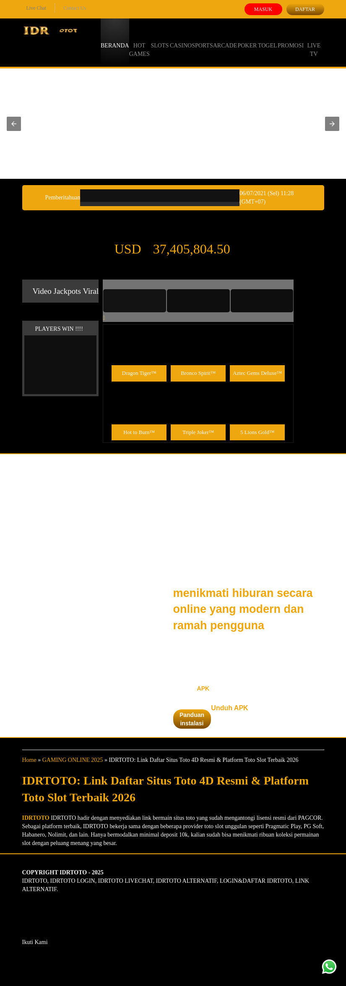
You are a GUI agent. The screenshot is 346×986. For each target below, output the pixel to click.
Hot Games (139, 42)
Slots (160, 38)
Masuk (263, 9)
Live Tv (313, 42)
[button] (14, 124)
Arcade (225, 38)
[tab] (134, 300)
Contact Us (74, 8)
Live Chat (36, 8)
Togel (267, 38)
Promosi (291, 38)
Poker (247, 38)
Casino (181, 38)
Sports (202, 38)
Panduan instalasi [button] (192, 719)
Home (29, 760)
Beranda (115, 38)
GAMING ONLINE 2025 (72, 760)
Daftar (305, 9)
